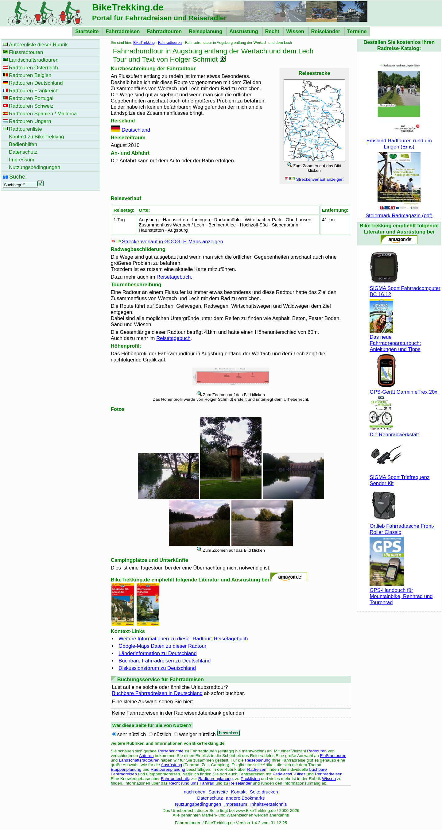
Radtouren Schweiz (31, 106)
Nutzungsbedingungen (199, 804)
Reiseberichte (171, 751)
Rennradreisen (329, 774)
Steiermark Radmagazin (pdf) (399, 212)
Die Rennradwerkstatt (394, 432)
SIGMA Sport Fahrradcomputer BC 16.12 (405, 288)
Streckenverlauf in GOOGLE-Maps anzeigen (167, 242)
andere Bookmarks (245, 798)
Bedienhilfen (23, 144)
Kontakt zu (36, 137)
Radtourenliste (25, 129)
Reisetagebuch (174, 277)
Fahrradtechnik (175, 778)
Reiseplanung (206, 31)
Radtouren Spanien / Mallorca (43, 114)
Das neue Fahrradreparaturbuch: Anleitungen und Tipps (395, 340)
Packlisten (250, 778)
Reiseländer (326, 31)
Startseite (87, 31)
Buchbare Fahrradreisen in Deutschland (157, 693)
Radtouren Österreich (33, 68)
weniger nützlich (197, 734)
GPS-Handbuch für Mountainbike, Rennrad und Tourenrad (401, 593)
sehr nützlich (131, 734)
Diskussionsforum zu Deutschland (157, 668)
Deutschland (130, 130)
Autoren (146, 755)
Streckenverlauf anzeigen (314, 179)
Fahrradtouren (165, 31)
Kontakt (239, 791)
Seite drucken (264, 791)
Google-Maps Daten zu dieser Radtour (162, 646)
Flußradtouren (333, 755)
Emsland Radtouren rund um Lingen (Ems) (399, 141)
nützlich (162, 734)
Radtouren (317, 751)
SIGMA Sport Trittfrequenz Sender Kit (399, 477)
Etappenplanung (126, 769)
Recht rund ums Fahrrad (191, 783)
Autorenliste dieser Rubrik (38, 45)
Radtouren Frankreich (34, 91)
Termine (357, 31)
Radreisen (256, 769)
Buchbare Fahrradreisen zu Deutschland (164, 661)
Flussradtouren (26, 52)
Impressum (236, 804)
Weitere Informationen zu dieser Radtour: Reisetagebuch (183, 639)
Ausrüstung (244, 31)
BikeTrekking (144, 43)
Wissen (296, 31)
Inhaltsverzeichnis (268, 804)
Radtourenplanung (168, 769)
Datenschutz (210, 798)
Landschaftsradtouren (139, 760)
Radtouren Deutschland (36, 83)
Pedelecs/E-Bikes (289, 774)
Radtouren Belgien (30, 75)
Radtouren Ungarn (30, 121)
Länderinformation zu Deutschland (157, 653)
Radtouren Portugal (31, 98)
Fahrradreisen (123, 31)
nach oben (195, 791)
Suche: (18, 176)
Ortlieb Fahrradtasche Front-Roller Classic (402, 526)
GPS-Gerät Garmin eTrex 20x (403, 389)
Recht (273, 31)
